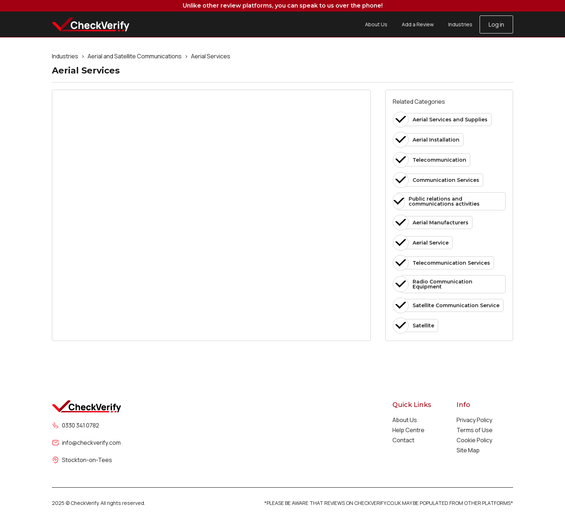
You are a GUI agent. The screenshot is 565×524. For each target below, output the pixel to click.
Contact (403, 440)
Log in (496, 24)
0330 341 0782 (80, 425)
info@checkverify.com (91, 443)
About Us (376, 24)
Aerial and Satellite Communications (135, 56)
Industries (460, 24)
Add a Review (418, 24)
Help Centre (408, 430)
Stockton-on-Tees (87, 460)
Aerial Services (210, 56)
